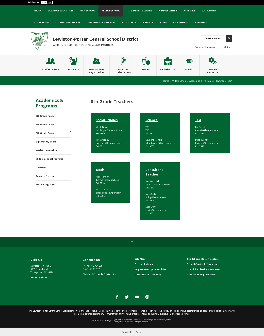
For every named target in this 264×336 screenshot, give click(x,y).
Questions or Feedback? (122, 326)
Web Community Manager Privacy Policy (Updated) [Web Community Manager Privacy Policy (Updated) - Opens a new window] (153, 326)
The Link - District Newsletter (204, 276)
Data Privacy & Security (148, 281)
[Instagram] (157, 304)
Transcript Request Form (201, 281)
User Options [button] (225, 47)
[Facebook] (107, 304)
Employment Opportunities (150, 276)
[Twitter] (124, 304)
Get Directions (38, 284)
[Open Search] (229, 38)
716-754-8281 (97, 272)
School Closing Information (202, 270)
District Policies (144, 270)
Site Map (140, 265)
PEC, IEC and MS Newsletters (203, 265)
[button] (47, 2)
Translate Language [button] (205, 47)
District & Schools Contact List (100, 280)
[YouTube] (140, 304)
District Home (212, 38)
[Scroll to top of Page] (132, 248)
